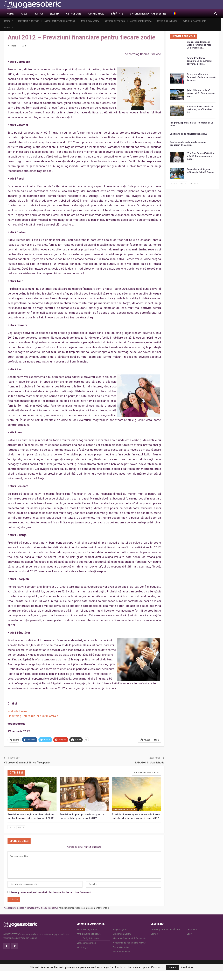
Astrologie (73, 13)
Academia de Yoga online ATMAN (129, 942)
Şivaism (54, 13)
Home (10, 13)
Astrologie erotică (115, 21)
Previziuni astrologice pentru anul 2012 (21, 810)
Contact (154, 934)
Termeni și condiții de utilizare (165, 929)
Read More (187, 967)
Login (189, 934)
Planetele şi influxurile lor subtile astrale (33, 716)
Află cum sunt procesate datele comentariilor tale (84, 907)
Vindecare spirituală (86, 943)
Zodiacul (8, 27)
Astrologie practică (141, 21)
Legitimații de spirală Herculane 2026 (188, 134)
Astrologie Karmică (167, 21)
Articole (8, 21)
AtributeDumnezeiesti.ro (89, 934)
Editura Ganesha (121, 947)
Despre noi (192, 929)
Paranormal (96, 13)
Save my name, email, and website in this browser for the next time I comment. (51, 892)
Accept (172, 967)
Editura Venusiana (121, 951)
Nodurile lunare (17, 711)
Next (21, 827)
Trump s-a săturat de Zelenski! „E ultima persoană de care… (201, 77)
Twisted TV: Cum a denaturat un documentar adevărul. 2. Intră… (199, 61)
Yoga (23, 13)
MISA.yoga (82, 947)
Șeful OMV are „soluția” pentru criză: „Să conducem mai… (201, 93)
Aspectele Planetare (28, 21)
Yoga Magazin (120, 929)
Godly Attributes (91, 938)
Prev (12, 827)
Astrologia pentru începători (59, 21)
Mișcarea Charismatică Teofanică (129, 938)
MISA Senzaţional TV (87, 929)
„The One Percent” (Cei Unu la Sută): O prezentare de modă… (201, 156)
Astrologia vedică (90, 21)
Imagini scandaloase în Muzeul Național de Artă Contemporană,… (199, 45)
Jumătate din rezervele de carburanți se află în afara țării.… (200, 109)
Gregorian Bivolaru (122, 934)
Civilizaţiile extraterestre (148, 13)
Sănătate (117, 13)
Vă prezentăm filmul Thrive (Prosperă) (27, 762)
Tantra (38, 13)
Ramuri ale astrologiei (194, 21)
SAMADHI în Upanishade (149, 762)
